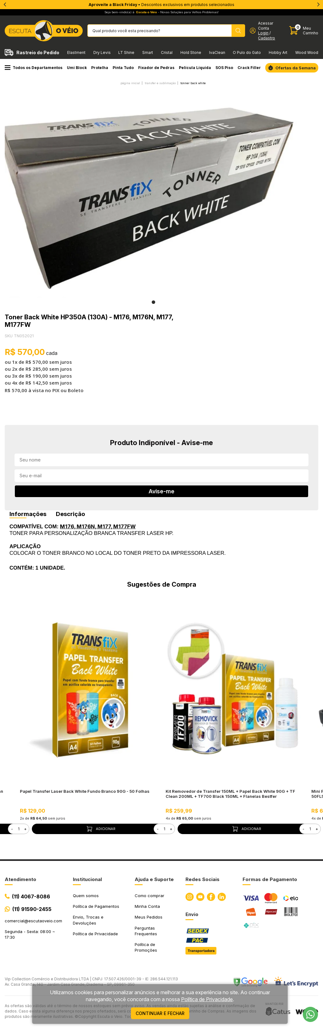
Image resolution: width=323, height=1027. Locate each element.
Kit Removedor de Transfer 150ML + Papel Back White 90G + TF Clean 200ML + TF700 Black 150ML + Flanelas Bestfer (230, 794)
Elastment (76, 52)
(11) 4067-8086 (31, 896)
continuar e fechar (160, 1013)
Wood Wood (306, 52)
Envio (191, 914)
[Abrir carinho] (303, 31)
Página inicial (130, 83)
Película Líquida (195, 67)
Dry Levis (102, 52)
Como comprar (149, 895)
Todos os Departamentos (33, 67)
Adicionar (100, 829)
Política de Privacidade (95, 933)
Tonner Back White (193, 83)
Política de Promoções (146, 947)
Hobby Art (278, 52)
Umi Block (77, 67)
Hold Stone (190, 52)
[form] (18, 829)
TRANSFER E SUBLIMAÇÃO (160, 83)
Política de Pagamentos (96, 906)
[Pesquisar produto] (238, 30)
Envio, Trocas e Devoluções (88, 919)
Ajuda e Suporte (154, 879)
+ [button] (25, 828)
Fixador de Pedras (156, 67)
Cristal (167, 52)
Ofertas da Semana (295, 67)
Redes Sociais (202, 879)
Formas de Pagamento (270, 879)
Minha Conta (147, 906)
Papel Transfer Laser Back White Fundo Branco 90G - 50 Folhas (85, 791)
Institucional (87, 879)
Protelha (99, 67)
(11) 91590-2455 (31, 909)
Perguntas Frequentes (146, 930)
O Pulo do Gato (247, 52)
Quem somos (86, 895)
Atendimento (20, 879)
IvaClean (217, 52)
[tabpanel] (153, 193)
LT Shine (126, 52)
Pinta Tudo (123, 67)
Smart (147, 52)
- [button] (12, 828)
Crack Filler (249, 67)
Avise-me (161, 491)
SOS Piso (224, 67)
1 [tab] (153, 302)
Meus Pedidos (148, 917)
